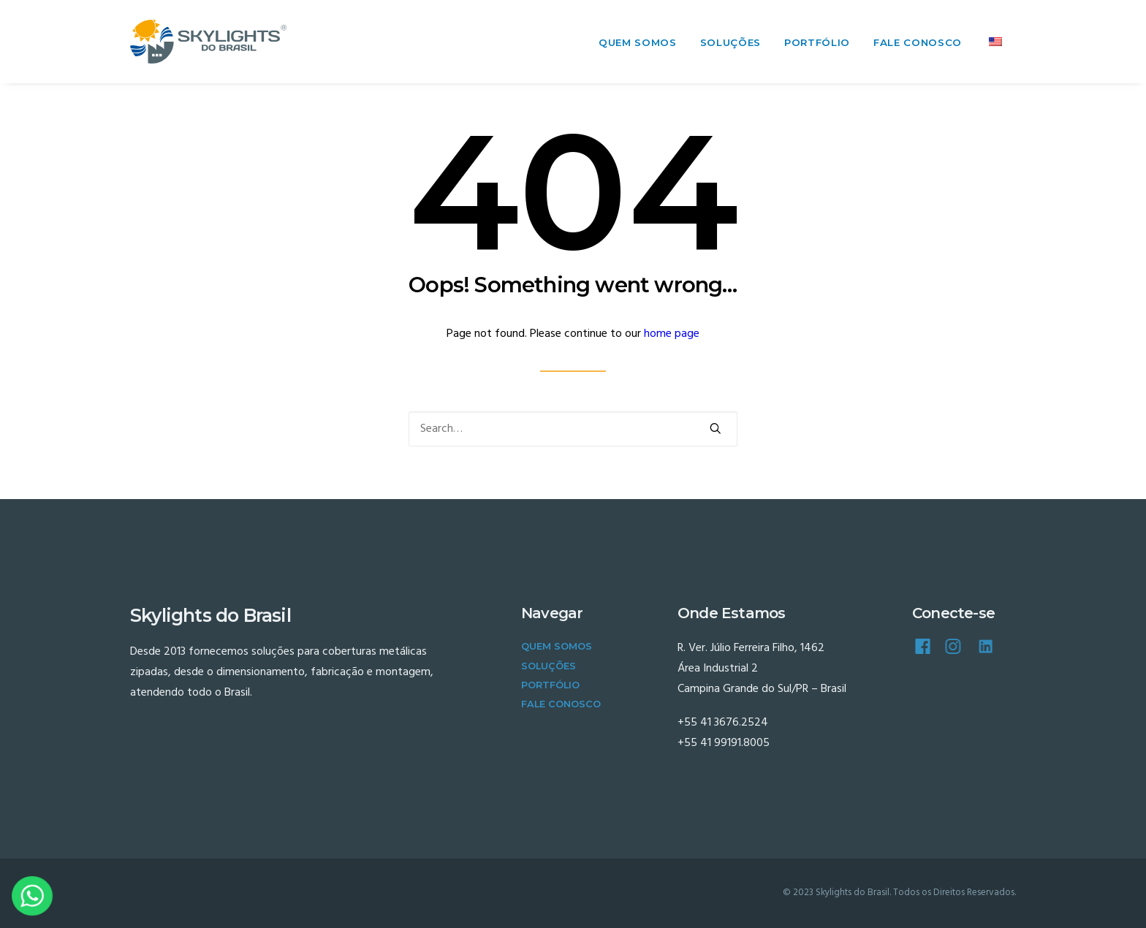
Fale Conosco (917, 42)
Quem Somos (638, 42)
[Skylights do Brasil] (208, 42)
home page (671, 333)
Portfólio (817, 42)
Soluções (730, 42)
